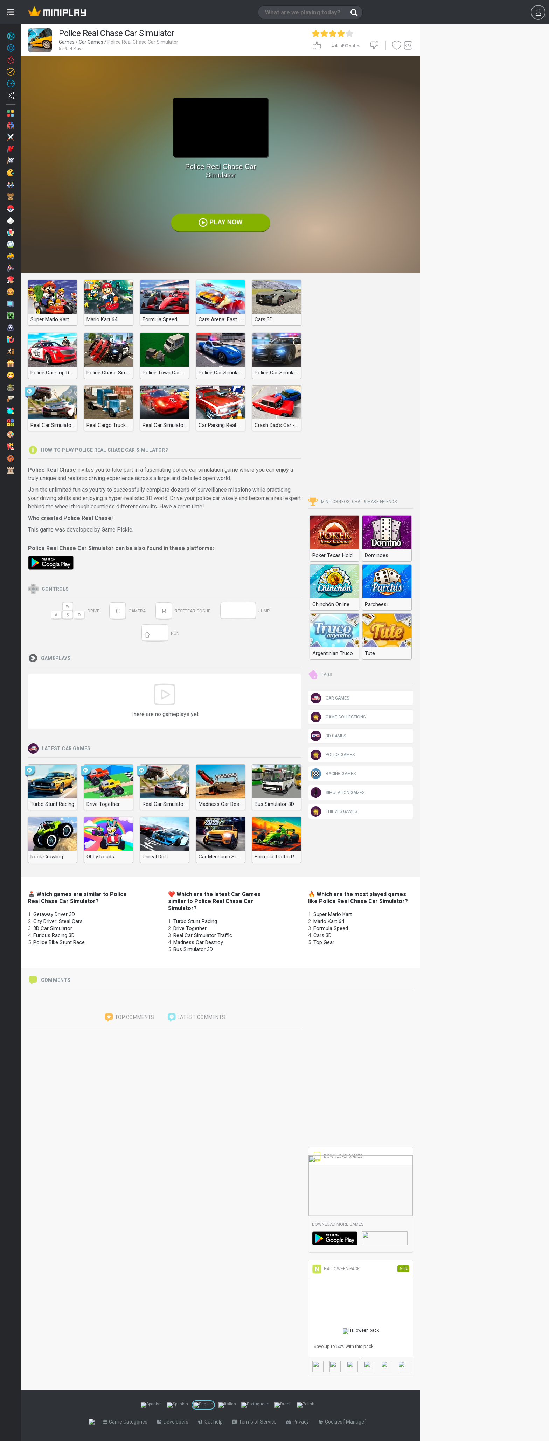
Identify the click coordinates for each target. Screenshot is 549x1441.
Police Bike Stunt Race (59, 942)
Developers (174, 1422)
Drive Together (190, 928)
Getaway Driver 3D (54, 914)
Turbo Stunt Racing (195, 921)
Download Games (337, 1156)
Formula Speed (330, 928)
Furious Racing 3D (54, 935)
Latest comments (196, 1017)
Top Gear (323, 942)
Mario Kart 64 (328, 921)
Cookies (332, 1422)
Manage (357, 1422)
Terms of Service (256, 1422)
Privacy (299, 1422)
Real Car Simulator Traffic (202, 935)
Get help (212, 1422)
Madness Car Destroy (198, 942)
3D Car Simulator (52, 928)
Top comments (129, 1017)
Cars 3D (322, 935)
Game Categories (126, 1422)
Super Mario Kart (332, 914)
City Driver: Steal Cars (58, 921)
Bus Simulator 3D (193, 949)
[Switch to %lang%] (151, 1405)
